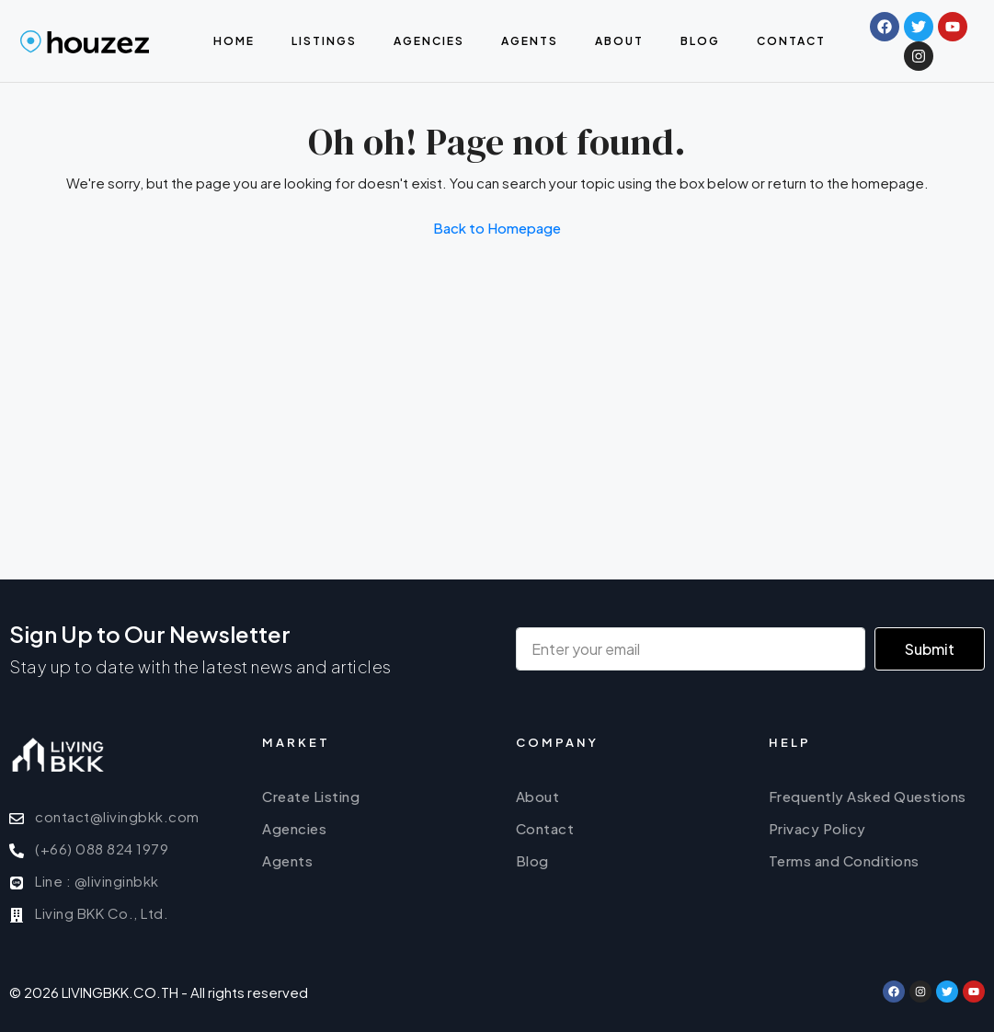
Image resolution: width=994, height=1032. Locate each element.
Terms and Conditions (844, 860)
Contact (791, 41)
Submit (929, 649)
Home (234, 41)
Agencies (429, 41)
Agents (529, 41)
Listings (324, 41)
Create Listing (311, 796)
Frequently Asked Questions (867, 796)
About (619, 41)
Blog (700, 41)
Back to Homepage (497, 227)
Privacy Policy (817, 828)
